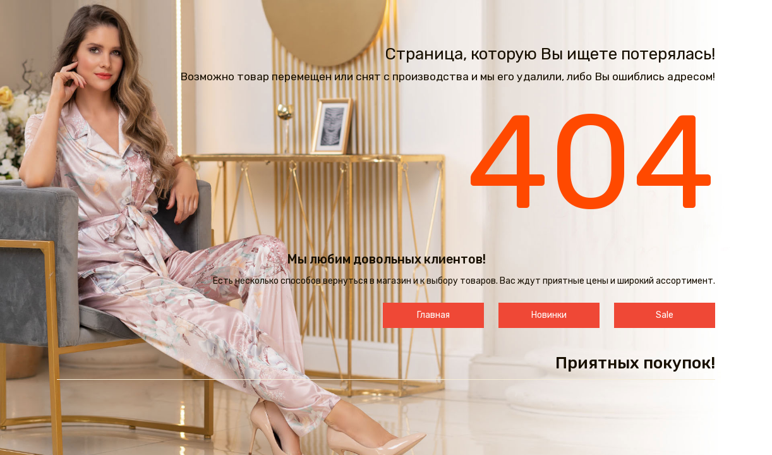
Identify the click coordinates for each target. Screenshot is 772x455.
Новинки (549, 315)
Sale (664, 315)
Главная (433, 315)
